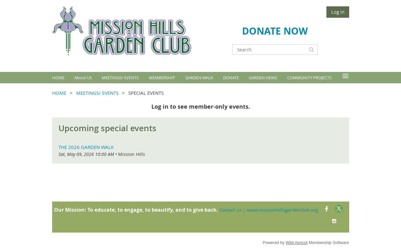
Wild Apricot (296, 242)
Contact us (230, 210)
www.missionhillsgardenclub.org (282, 210)
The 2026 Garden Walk (86, 147)
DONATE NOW (275, 30)
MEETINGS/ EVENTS (97, 93)
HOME (59, 93)
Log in (337, 12)
